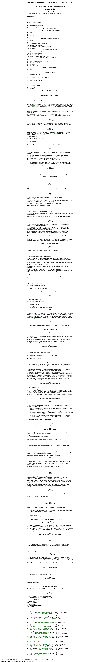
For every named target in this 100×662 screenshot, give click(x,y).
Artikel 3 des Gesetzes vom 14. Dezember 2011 (39, 617)
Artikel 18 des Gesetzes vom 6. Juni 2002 (53, 609)
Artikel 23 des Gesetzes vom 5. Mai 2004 (46, 611)
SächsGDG (33, 106)
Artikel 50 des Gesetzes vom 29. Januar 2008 (39, 616)
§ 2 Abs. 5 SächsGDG (53, 133)
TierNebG (40, 165)
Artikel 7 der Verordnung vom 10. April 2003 (38, 613)
